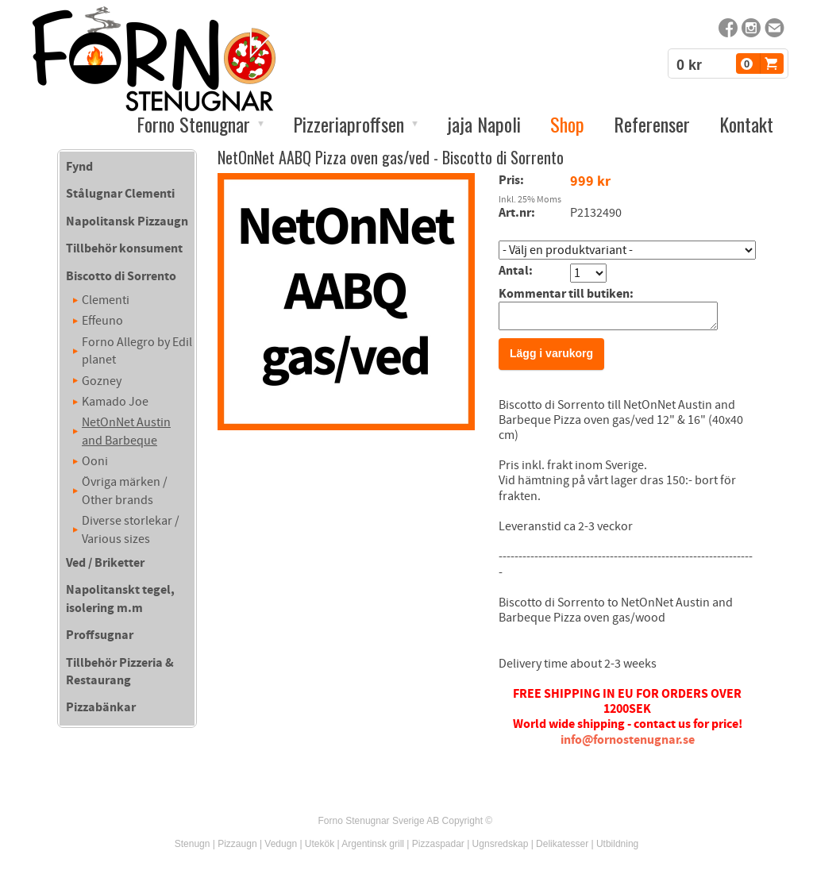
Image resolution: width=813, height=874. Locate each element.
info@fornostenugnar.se (628, 744)
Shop (567, 124)
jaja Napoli (484, 124)
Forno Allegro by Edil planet (137, 351)
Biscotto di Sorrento (121, 276)
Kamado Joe (115, 402)
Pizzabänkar (101, 707)
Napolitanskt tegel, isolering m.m (120, 598)
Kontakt (746, 124)
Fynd (79, 166)
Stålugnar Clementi (120, 193)
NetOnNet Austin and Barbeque (126, 431)
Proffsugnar (99, 635)
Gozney (101, 381)
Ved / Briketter (105, 563)
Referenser (652, 124)
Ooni (95, 461)
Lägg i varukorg (551, 358)
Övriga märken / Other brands (125, 490)
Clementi (105, 300)
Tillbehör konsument (124, 248)
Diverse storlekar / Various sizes (130, 529)
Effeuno (102, 321)
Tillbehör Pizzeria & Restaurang (120, 671)
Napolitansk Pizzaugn (127, 221)
